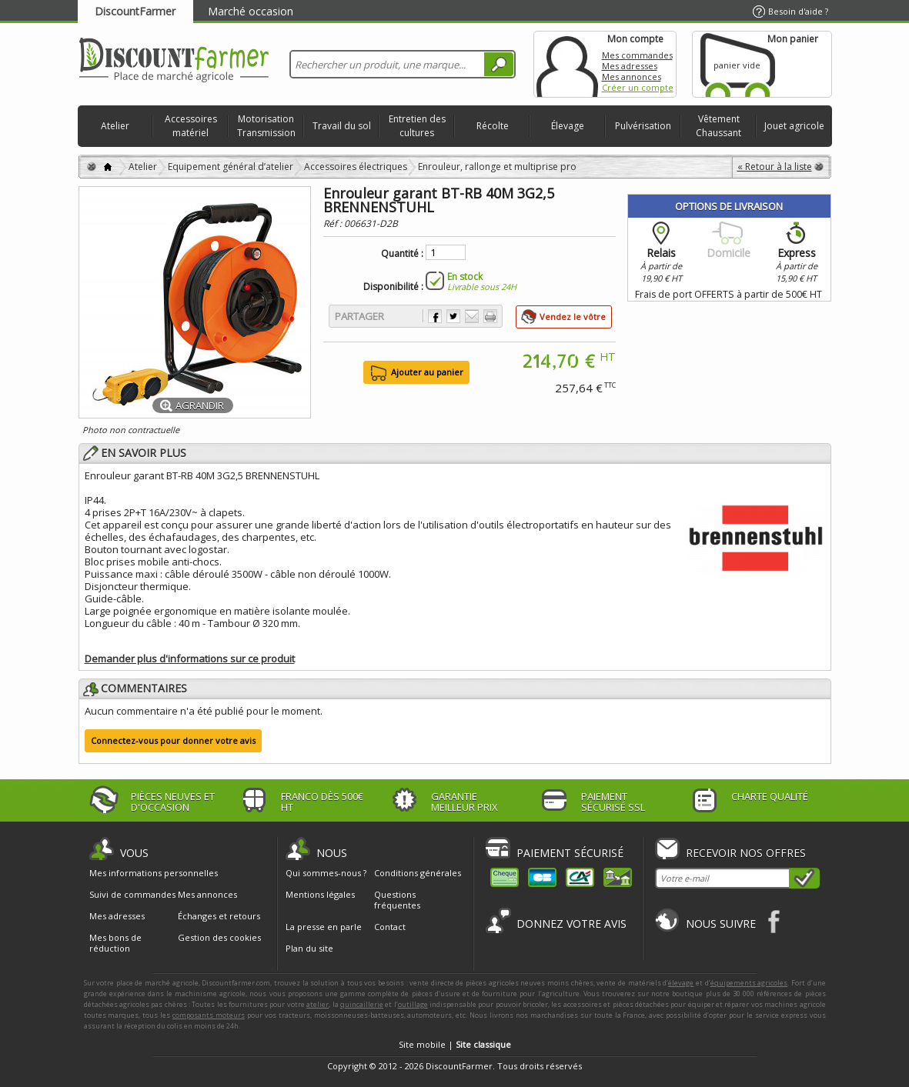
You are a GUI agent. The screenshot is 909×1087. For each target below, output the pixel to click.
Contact (390, 926)
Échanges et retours (219, 916)
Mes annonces (631, 76)
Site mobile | (455, 1044)
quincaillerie (361, 1004)
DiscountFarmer (135, 11)
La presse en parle (324, 926)
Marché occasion (250, 11)
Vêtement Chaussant (718, 125)
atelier (317, 1004)
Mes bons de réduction (115, 943)
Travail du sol (341, 125)
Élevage (567, 125)
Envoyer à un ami (472, 316)
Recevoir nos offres (746, 852)
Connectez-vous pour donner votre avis (173, 740)
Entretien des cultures (417, 125)
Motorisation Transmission (266, 125)
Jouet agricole (794, 125)
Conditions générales (417, 873)
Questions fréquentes (397, 900)
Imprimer (490, 316)
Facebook (774, 921)
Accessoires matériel (191, 125)
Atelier (115, 125)
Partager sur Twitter (453, 316)
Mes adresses (629, 66)
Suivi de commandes (132, 894)
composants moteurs (208, 1015)
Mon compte (567, 64)
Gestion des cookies (219, 937)
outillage (413, 1004)
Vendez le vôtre (573, 316)
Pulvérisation (643, 125)
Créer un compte (637, 87)
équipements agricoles (749, 983)
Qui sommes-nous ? (326, 873)
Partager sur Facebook (435, 316)
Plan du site (309, 948)
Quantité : (402, 254)
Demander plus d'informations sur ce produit (190, 658)
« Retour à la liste (774, 166)
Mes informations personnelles (153, 873)
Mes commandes (637, 55)
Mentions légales (320, 894)
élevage (680, 983)
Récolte (492, 125)
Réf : (333, 223)
